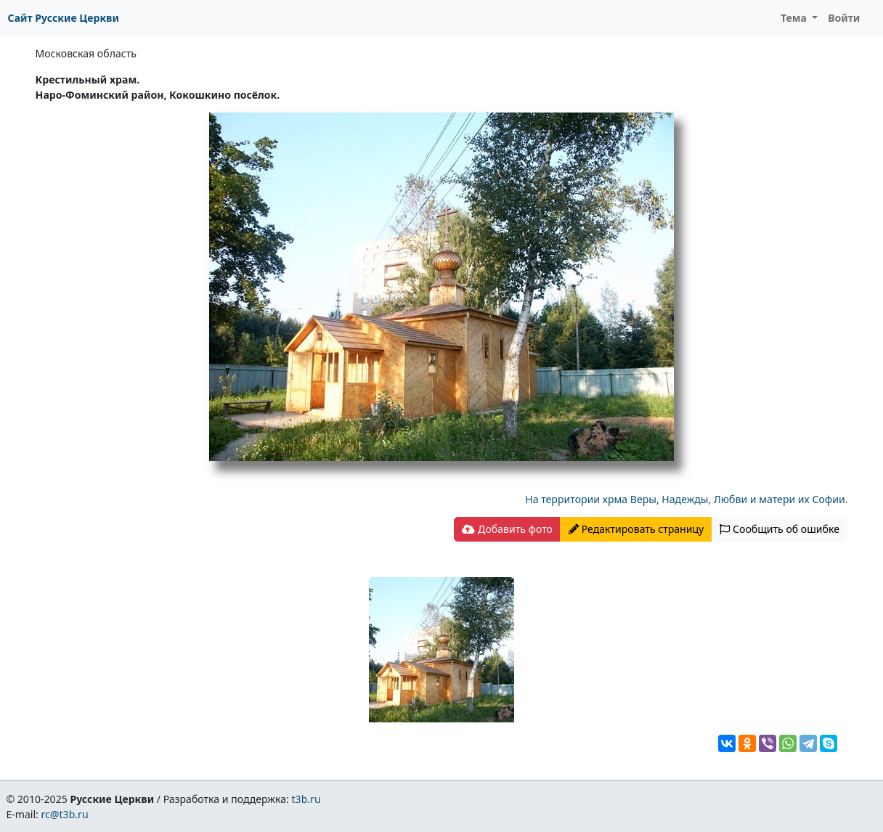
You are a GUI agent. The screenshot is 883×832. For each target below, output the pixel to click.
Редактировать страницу (636, 529)
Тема (795, 18)
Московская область (86, 53)
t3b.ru (306, 799)
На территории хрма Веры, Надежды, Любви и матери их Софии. (686, 499)
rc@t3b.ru (65, 814)
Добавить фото (507, 529)
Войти (844, 18)
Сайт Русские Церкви (63, 18)
